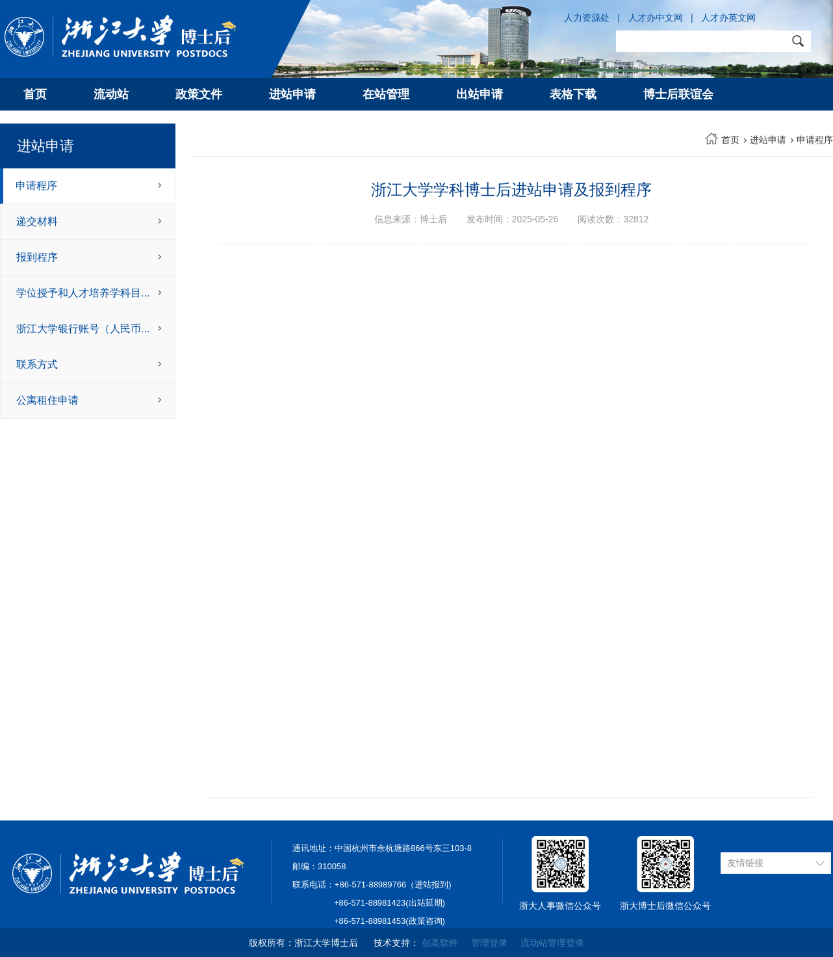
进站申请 (292, 94)
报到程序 (37, 257)
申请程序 (36, 185)
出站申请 (479, 94)
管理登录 (489, 942)
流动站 (111, 94)
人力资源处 (586, 17)
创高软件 (440, 942)
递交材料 (37, 221)
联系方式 (37, 364)
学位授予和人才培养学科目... (82, 292)
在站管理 (386, 94)
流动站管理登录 (552, 942)
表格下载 (573, 94)
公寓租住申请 (47, 400)
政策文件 (198, 94)
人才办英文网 (728, 17)
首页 (35, 94)
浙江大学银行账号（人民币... (82, 328)
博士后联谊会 (678, 94)
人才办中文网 (655, 17)
